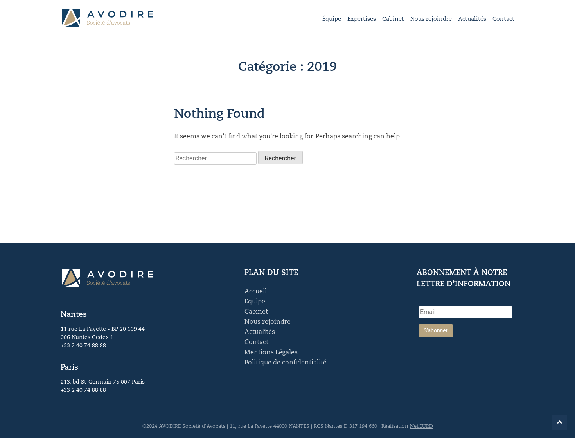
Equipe (254, 302)
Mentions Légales (271, 353)
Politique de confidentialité (285, 363)
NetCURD (421, 426)
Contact (503, 19)
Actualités (472, 19)
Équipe (331, 19)
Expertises (361, 19)
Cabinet (393, 19)
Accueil (255, 292)
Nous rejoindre (431, 19)
